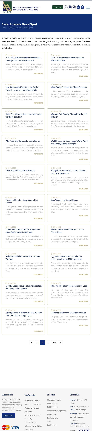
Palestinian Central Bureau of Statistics (32, 402)
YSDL (49, 421)
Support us (8, 415)
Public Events (52, 407)
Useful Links (30, 395)
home (4, 28)
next (54, 342)
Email (78, 409)
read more (38, 73)
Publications (52, 403)
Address (79, 416)
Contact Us (51, 425)
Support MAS (57, 7)
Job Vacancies (52, 418)
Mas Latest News (54, 400)
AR (78, 7)
